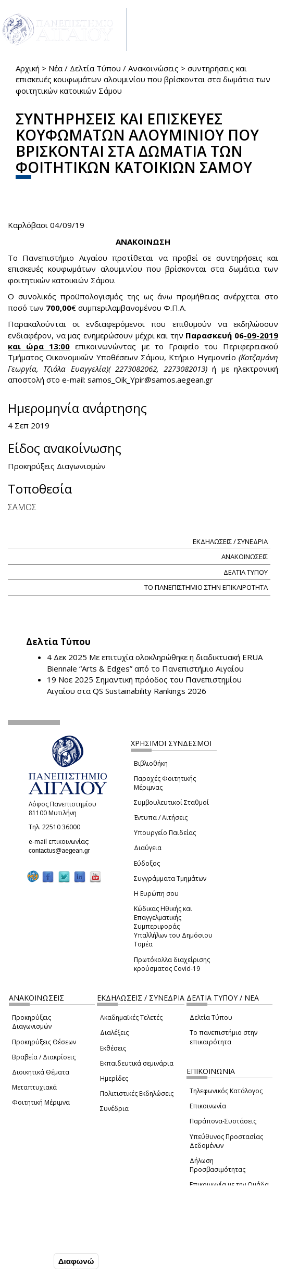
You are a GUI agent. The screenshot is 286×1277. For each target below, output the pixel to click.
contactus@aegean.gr (62, 850)
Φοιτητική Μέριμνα (41, 1102)
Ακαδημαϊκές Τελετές (131, 1017)
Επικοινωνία (208, 1106)
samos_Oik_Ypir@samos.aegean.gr (153, 379)
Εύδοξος (147, 863)
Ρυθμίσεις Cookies (44, 1239)
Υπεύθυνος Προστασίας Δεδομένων (226, 1141)
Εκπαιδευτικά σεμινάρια (136, 1063)
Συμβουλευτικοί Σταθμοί (171, 802)
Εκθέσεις (113, 1048)
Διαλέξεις (114, 1032)
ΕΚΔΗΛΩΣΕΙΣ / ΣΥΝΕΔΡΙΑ (230, 541)
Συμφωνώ (29, 1261)
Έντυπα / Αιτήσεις (161, 817)
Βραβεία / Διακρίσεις (44, 1057)
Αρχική (28, 68)
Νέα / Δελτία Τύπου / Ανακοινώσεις (113, 68)
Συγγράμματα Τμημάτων (170, 878)
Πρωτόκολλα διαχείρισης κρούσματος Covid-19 (172, 964)
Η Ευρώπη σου (156, 893)
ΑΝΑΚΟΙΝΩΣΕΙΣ (244, 556)
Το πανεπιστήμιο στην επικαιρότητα (223, 1037)
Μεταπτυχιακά (34, 1087)
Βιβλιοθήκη (151, 763)
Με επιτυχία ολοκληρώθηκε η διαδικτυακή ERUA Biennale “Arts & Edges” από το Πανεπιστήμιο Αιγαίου (155, 662)
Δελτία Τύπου (211, 1017)
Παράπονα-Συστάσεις (223, 1121)
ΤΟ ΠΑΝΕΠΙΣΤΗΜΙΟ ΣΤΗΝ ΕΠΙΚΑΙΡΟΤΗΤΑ (206, 587)
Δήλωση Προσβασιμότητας (217, 1165)
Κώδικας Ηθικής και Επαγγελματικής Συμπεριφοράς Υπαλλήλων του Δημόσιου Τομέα (173, 926)
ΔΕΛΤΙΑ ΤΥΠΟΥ (245, 572)
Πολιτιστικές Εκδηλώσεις (136, 1093)
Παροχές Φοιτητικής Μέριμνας (165, 783)
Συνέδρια (114, 1108)
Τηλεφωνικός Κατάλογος (226, 1090)
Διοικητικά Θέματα (40, 1072)
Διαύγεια (147, 847)
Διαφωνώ (76, 1261)
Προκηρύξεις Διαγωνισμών (32, 1022)
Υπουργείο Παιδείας (165, 832)
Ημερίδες (114, 1078)
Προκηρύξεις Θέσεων (44, 1042)
